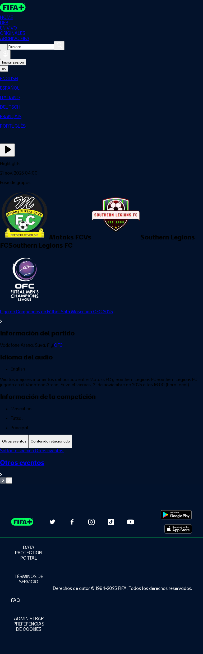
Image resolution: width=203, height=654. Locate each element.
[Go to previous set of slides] (3, 480)
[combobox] (31, 47)
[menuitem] (101, 78)
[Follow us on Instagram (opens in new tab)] (91, 522)
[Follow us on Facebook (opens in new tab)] (72, 522)
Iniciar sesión (13, 62)
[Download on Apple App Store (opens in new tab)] (178, 529)
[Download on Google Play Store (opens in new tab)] (176, 515)
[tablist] (101, 441)
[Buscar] (59, 45)
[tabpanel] (101, 466)
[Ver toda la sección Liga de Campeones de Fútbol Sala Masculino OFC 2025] (101, 316)
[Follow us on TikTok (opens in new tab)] (111, 522)
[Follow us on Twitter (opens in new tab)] (52, 522)
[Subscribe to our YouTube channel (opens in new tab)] (130, 522)
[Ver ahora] (7, 150)
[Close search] (4, 47)
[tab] (14, 441)
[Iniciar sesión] (5, 54)
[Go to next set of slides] (9, 480)
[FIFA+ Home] (13, 7)
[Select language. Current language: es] (4, 68)
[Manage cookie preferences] (28, 624)
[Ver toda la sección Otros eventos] (101, 468)
